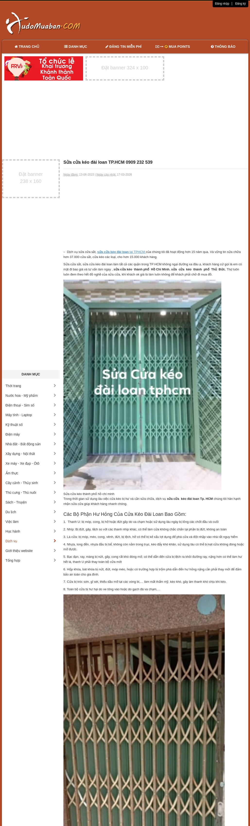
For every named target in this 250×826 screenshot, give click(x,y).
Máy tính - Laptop (31, 415)
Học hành (31, 531)
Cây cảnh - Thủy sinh (31, 483)
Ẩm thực (31, 473)
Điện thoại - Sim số (31, 405)
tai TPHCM (121, 252)
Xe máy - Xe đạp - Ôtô (31, 463)
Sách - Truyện (31, 502)
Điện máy (31, 434)
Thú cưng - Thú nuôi (31, 492)
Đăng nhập (222, 3)
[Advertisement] (176, 23)
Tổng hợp (31, 560)
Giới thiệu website (31, 551)
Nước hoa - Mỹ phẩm (31, 395)
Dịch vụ (31, 541)
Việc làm (31, 522)
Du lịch (31, 512)
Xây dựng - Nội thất (31, 454)
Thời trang (31, 386)
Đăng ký (240, 3)
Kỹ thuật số (31, 425)
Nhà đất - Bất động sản (31, 444)
